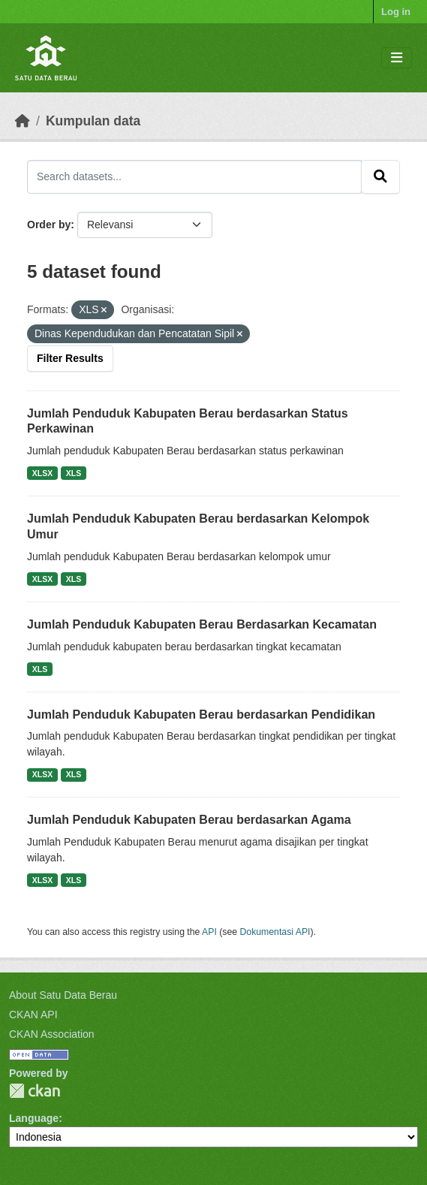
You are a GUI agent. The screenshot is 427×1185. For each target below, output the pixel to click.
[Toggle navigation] (396, 58)
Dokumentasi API (275, 932)
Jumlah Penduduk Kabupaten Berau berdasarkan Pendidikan (201, 714)
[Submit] (380, 176)
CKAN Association (52, 1034)
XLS (73, 473)
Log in (395, 11)
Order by (49, 225)
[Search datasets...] (194, 176)
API (209, 932)
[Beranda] (22, 120)
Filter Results (70, 358)
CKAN (34, 1091)
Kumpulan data (93, 120)
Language (34, 1118)
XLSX (42, 473)
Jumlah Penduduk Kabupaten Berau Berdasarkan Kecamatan (202, 624)
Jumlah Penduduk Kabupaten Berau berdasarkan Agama (189, 819)
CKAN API (33, 1015)
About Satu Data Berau (63, 995)
